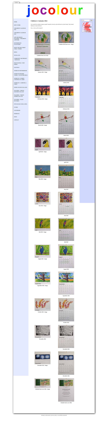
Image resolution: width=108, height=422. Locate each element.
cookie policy (47, 415)
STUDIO (16, 107)
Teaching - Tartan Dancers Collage (19, 91)
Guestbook (17, 110)
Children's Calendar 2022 (20, 29)
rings (15, 52)
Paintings (16, 67)
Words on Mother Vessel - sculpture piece (21, 74)
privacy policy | (54, 415)
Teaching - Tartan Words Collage (19, 95)
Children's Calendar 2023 (20, 33)
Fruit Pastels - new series (19, 63)
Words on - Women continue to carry (19, 79)
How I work (17, 25)
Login (16, 2)
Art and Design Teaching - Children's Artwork (20, 38)
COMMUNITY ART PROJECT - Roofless (20, 59)
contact (16, 120)
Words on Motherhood (20, 70)
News (15, 116)
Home (15, 21)
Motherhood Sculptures (17, 43)
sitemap (42, 415)
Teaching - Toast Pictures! (18, 100)
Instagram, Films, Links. (20, 104)
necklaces (17, 55)
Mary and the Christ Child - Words (19, 48)
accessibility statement (62, 415)
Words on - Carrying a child (20, 83)
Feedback (16, 113)
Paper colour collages (20, 87)
